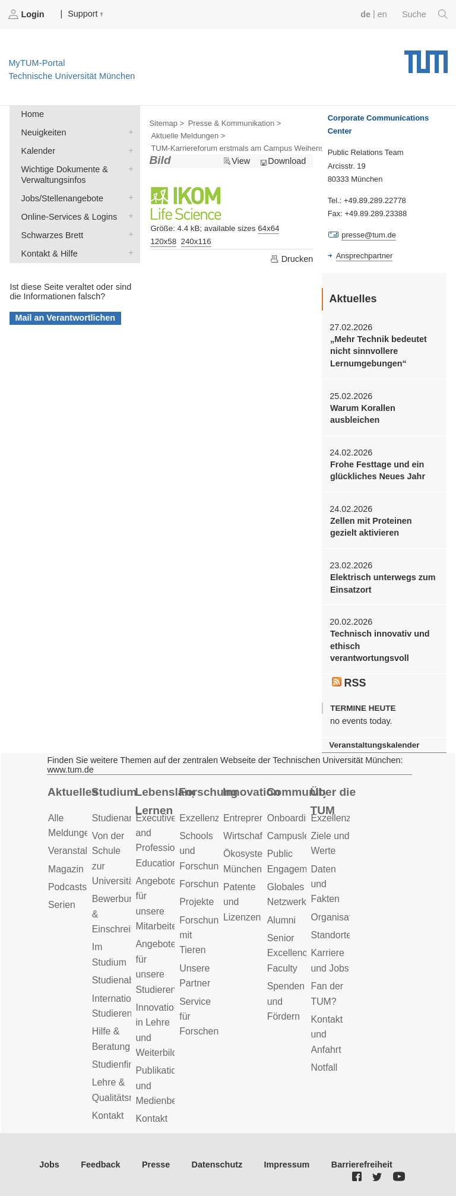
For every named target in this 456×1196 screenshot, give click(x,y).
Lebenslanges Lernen (164, 801)
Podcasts (67, 887)
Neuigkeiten (128, 132)
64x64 (268, 228)
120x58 (163, 241)
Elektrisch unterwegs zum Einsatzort (383, 583)
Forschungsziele (213, 884)
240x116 (196, 241)
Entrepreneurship (259, 818)
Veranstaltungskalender (374, 745)
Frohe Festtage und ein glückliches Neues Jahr (377, 470)
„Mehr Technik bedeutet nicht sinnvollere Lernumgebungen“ (378, 351)
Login (27, 14)
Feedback (100, 1164)
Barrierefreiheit (361, 1164)
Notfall (324, 1067)
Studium (114, 792)
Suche (425, 14)
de (365, 14)
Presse (156, 1164)
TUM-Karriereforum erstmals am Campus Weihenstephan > (252, 148)
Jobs (49, 1164)
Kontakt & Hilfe (128, 253)
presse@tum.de (368, 234)
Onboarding (291, 818)
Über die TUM (333, 801)
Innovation (251, 792)
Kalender (128, 150)
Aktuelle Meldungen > (188, 135)
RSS (349, 683)
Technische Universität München (426, 57)
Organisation (338, 917)
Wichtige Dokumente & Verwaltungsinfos (128, 168)
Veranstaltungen (82, 851)
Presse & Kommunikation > (234, 123)
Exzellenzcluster (213, 818)
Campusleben (296, 836)
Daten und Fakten (325, 884)
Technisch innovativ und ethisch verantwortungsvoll (380, 646)
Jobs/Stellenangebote (128, 197)
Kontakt (108, 1115)
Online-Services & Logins (128, 216)
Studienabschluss (129, 980)
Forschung (208, 792)
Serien (61, 905)
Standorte (331, 935)
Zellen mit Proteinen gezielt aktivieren (371, 526)
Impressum (287, 1164)
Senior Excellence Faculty (290, 953)
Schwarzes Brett (128, 234)
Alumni (281, 920)
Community (296, 792)
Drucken (292, 259)
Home (32, 114)
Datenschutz (217, 1164)
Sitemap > (166, 123)
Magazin (66, 869)
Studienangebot (125, 818)
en (382, 14)
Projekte (196, 902)
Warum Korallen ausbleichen (362, 414)
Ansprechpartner (364, 255)
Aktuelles (73, 792)
